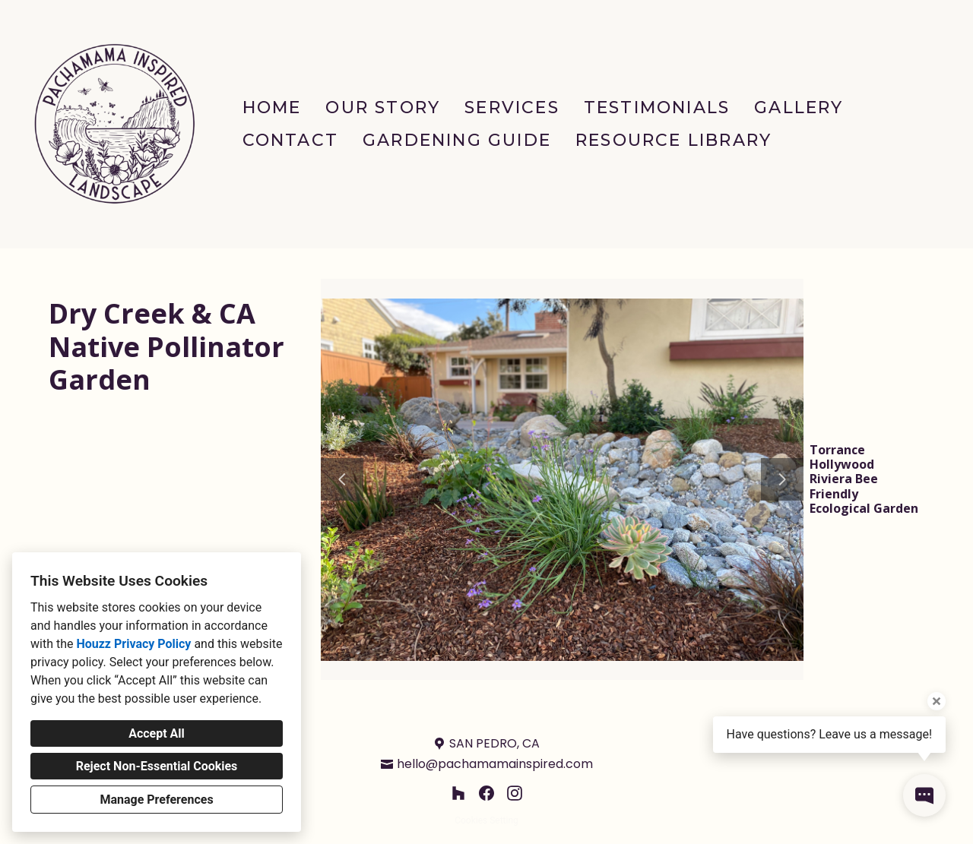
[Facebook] (487, 793)
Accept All (156, 733)
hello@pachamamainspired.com (495, 764)
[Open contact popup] (924, 795)
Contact (290, 140)
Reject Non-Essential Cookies (157, 766)
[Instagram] (515, 793)
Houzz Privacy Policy (133, 644)
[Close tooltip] (936, 701)
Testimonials (657, 107)
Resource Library (673, 140)
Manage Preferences (156, 799)
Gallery (798, 107)
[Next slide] (782, 479)
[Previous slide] (342, 479)
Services (511, 107)
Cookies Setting (486, 820)
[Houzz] (458, 793)
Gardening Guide (457, 140)
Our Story (382, 107)
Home (272, 107)
